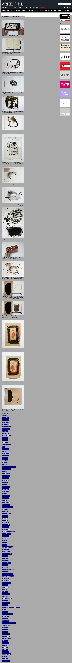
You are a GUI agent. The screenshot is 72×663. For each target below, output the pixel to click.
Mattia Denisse (5, 478)
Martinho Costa (5, 433)
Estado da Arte (17, 10)
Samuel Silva (5, 516)
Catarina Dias (5, 437)
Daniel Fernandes (5, 524)
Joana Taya (4, 545)
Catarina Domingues (6, 533)
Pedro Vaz (4, 540)
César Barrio (5, 458)
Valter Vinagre (5, 558)
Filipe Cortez (5, 585)
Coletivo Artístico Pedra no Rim (8, 466)
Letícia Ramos (5, 556)
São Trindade (5, 647)
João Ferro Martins (6, 475)
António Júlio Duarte (6, 654)
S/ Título (4, 451)
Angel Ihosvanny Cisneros (7, 547)
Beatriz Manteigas (6, 424)
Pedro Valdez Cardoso (6, 638)
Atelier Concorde (5, 634)
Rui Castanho (5, 518)
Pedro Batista (5, 464)
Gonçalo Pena (5, 645)
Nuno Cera (4, 471)
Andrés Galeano (5, 560)
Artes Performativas (58, 10)
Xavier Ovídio (5, 509)
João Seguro (4, 571)
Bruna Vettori (5, 482)
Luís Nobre (4, 542)
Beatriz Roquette (5, 455)
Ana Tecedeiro (5, 605)
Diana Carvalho (5, 527)
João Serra (4, 609)
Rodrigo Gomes (5, 549)
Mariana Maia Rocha (6, 435)
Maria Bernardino (6, 502)
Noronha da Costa (6, 636)
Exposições (24, 10)
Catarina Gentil (5, 422)
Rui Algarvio (5, 591)
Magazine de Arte (5, 7)
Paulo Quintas (5, 596)
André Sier (4, 589)
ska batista (4, 415)
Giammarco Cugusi (6, 529)
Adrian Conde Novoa (6, 513)
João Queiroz (5, 640)
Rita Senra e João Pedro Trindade (9, 531)
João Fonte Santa (5, 587)
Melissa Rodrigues (6, 504)
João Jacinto (4, 632)
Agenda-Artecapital (34, 7)
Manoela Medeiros (6, 487)
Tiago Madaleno (5, 489)
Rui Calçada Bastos (6, 594)
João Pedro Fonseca (6, 562)
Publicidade (14, 7)
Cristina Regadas (5, 536)
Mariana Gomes (5, 522)
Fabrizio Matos (5, 620)
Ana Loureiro (5, 440)
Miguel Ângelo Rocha (6, 598)
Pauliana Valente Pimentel (7, 614)
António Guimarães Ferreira (8, 569)
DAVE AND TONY (6, 426)
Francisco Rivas (5, 453)
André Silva (4, 484)
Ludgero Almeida (5, 551)
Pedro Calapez (5, 629)
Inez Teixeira (5, 649)
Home (26, 7)
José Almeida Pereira (6, 469)
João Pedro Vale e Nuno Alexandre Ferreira (11, 607)
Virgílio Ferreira (5, 578)
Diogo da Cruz (5, 498)
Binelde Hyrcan (5, 652)
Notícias (4, 10)
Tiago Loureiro (5, 449)
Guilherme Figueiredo (6, 444)
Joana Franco (5, 460)
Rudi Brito (4, 462)
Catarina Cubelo (5, 491)
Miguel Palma (5, 600)
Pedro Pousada (5, 643)
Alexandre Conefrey (6, 582)
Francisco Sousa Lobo (6, 553)
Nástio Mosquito (5, 658)
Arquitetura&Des (48, 10)
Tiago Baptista (5, 567)
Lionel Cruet (5, 538)
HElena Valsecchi (6, 495)
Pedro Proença (5, 565)
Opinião (41, 10)
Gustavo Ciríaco (5, 417)
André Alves (4, 511)
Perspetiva (30, 10)
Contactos (21, 7)
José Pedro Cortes (6, 661)
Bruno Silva (4, 493)
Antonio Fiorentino (6, 580)
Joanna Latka (5, 618)
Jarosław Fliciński (6, 625)
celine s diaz (4, 442)
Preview (36, 10)
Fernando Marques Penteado (8, 576)
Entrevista (9, 10)
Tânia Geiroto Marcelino (7, 507)
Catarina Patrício (5, 480)
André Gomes (5, 611)
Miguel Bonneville (6, 603)
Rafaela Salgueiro (6, 429)
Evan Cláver (4, 431)
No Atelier (66, 10)
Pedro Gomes (5, 627)
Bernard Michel (5, 420)
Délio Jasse (4, 656)
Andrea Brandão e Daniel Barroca (9, 623)
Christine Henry (5, 616)
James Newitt (5, 520)
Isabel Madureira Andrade (7, 574)
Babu (3, 446)
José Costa (4, 500)
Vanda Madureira (5, 473)
